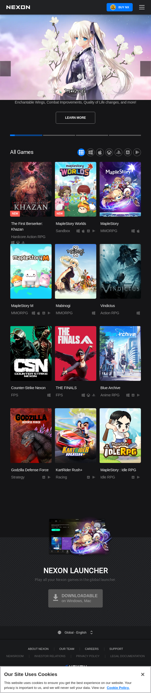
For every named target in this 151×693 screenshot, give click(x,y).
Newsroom (14, 656)
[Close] (142, 686)
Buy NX (123, 7)
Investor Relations (50, 656)
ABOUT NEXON (38, 648)
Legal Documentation (127, 656)
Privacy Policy (88, 656)
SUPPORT (116, 648)
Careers (92, 648)
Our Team (66, 648)
